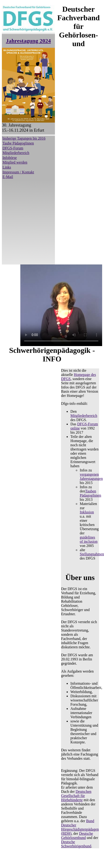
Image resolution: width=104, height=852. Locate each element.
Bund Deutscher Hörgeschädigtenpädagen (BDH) (80, 827)
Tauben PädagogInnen (90, 493)
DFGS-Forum (13, 148)
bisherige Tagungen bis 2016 (24, 138)
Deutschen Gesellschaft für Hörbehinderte (76, 796)
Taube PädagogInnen (18, 143)
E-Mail (8, 177)
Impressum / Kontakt (18, 172)
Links (7, 167)
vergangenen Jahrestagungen (91, 476)
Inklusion (87, 512)
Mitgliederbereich (16, 153)
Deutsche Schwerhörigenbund (76, 844)
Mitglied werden (15, 162)
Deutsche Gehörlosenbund (77, 835)
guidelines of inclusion (88, 539)
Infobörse (10, 158)
